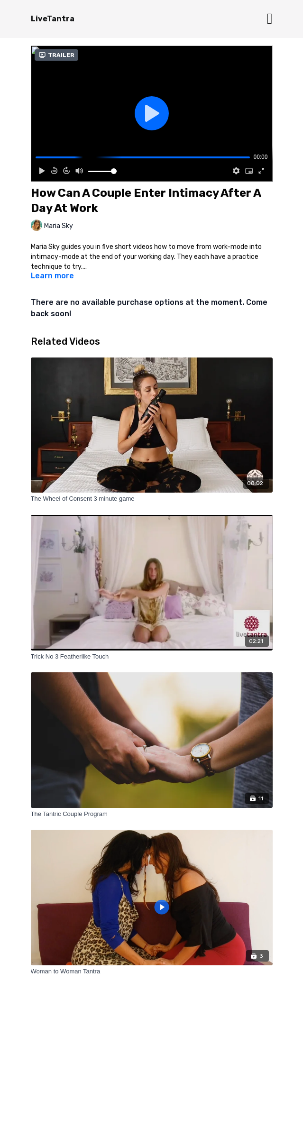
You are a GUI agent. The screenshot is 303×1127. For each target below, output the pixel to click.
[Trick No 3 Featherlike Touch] (152, 656)
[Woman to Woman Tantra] (152, 971)
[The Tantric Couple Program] (152, 814)
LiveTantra (52, 18)
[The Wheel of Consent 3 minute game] (152, 499)
